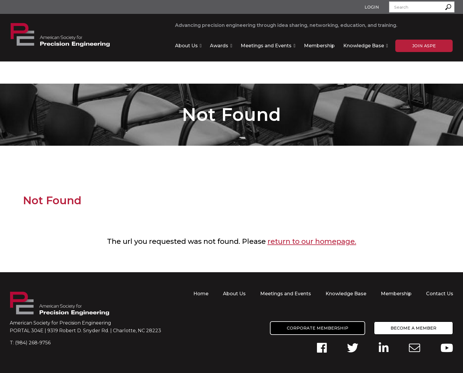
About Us (186, 45)
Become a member (413, 328)
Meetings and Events (266, 45)
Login (372, 7)
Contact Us (439, 293)
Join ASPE (424, 45)
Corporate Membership (317, 328)
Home (200, 293)
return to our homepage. (312, 241)
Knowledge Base (363, 45)
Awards (219, 45)
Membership (319, 45)
